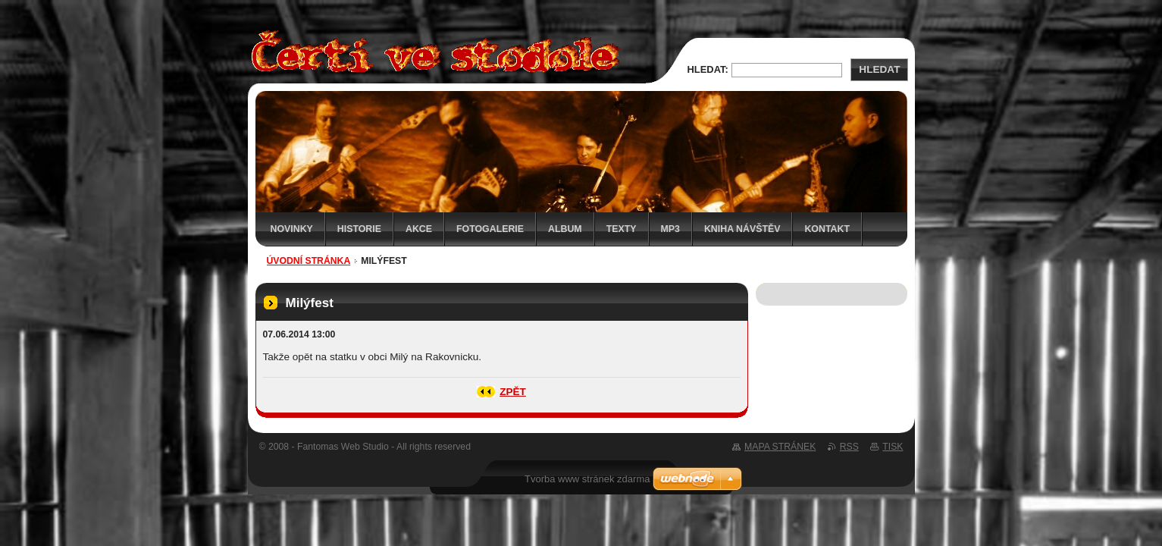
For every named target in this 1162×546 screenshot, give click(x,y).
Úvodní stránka (309, 261)
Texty (621, 229)
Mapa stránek (780, 446)
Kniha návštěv (742, 229)
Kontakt (827, 229)
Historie (359, 229)
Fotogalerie (490, 229)
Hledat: (707, 69)
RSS (849, 446)
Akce (419, 229)
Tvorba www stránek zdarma (587, 479)
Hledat (879, 69)
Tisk (892, 446)
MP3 (670, 229)
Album (565, 229)
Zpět (513, 391)
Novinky (292, 229)
